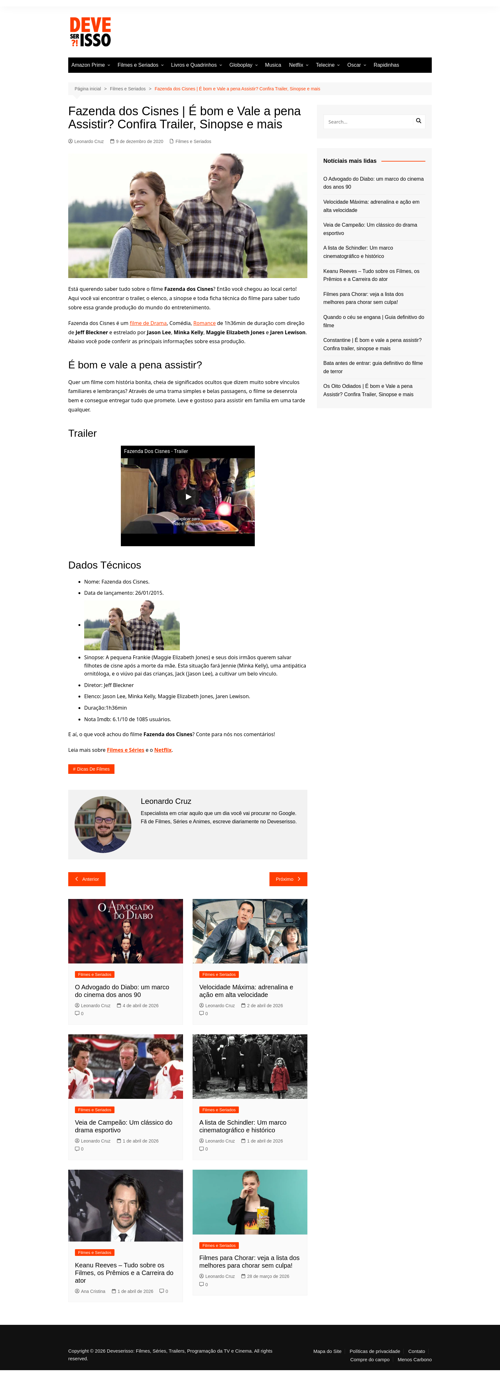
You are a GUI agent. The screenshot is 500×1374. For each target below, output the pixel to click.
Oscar (354, 65)
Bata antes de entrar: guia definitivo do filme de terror (373, 367)
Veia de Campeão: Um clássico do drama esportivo (370, 229)
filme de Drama (148, 323)
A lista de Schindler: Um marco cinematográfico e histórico (358, 252)
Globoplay (241, 65)
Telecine (325, 65)
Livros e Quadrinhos (194, 65)
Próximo (288, 879)
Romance (204, 323)
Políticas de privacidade (375, 1351)
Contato (416, 1351)
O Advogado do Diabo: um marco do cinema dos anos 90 (373, 183)
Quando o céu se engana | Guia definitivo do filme (373, 321)
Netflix (296, 65)
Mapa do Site (327, 1351)
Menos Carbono (415, 1359)
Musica (273, 65)
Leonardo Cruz (86, 141)
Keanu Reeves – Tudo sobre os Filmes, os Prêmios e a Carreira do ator (124, 1273)
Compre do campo (369, 1359)
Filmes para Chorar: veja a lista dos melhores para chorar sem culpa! (363, 298)
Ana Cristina (90, 1291)
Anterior (87, 879)
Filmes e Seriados (138, 65)
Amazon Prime (88, 65)
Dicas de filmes (93, 769)
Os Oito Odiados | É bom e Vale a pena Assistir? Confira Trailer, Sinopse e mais (368, 390)
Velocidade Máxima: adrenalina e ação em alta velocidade (371, 206)
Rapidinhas (386, 65)
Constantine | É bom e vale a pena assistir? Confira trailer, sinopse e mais (372, 344)
